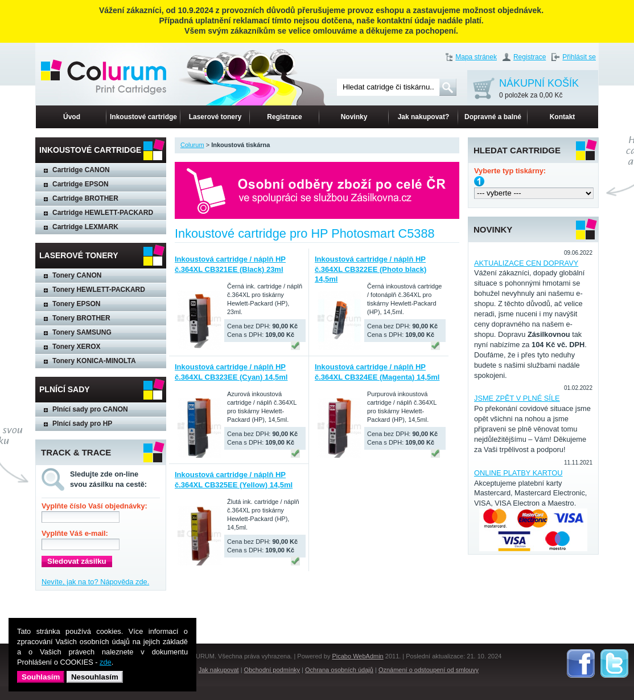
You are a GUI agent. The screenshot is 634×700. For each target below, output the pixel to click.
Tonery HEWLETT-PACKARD (98, 290)
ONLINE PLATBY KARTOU (518, 473)
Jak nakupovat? (424, 117)
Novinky (354, 117)
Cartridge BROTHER (85, 198)
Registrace (529, 57)
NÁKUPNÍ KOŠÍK (539, 89)
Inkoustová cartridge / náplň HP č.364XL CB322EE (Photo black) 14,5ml (370, 269)
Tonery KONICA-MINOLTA (94, 361)
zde (106, 662)
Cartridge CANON (81, 170)
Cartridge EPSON (80, 184)
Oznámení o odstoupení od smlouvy (428, 669)
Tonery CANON (76, 275)
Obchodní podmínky (272, 669)
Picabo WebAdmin (357, 656)
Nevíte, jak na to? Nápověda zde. (95, 581)
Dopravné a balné (492, 117)
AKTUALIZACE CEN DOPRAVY (526, 263)
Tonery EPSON (76, 304)
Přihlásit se (579, 57)
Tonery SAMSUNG (82, 332)
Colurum (192, 144)
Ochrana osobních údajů (339, 669)
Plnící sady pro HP (82, 424)
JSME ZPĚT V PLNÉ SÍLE (517, 398)
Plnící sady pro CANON (90, 409)
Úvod (71, 117)
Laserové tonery (215, 117)
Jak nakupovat (219, 669)
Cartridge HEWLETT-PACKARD (102, 213)
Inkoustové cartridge (143, 117)
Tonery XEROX (76, 347)
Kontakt (562, 117)
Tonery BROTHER (81, 318)
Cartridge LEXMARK (85, 227)
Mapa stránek (476, 57)
